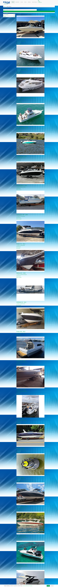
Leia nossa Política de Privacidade (27, 585)
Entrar (39, 1)
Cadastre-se (40, 2)
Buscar (29, 11)
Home (5, 6)
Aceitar (48, 585)
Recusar (52, 585)
